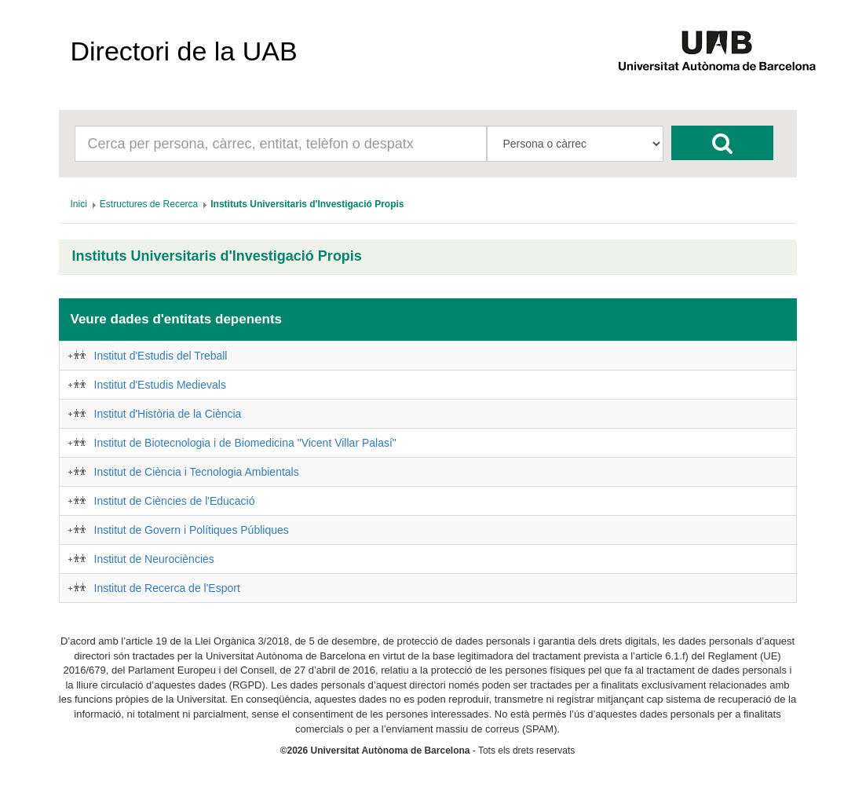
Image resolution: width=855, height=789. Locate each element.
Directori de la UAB (184, 51)
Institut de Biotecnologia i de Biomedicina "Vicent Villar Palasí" (245, 443)
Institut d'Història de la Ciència (168, 413)
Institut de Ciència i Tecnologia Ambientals (196, 472)
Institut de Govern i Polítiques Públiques (191, 530)
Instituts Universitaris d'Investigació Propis (217, 256)
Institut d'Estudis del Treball (161, 355)
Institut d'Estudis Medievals (160, 384)
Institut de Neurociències (154, 559)
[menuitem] (79, 204)
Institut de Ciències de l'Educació (174, 501)
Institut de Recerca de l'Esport (167, 588)
